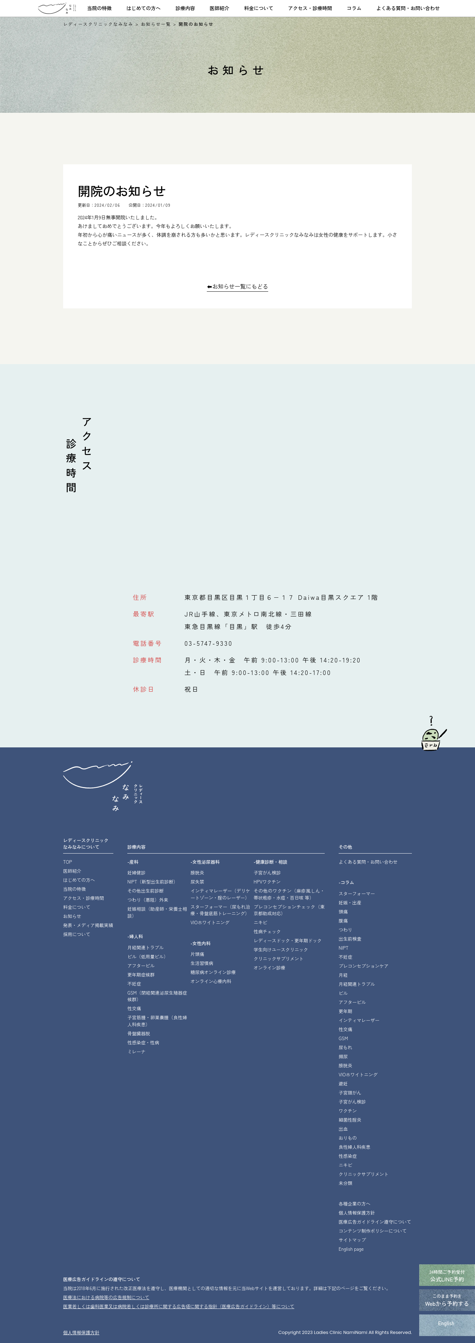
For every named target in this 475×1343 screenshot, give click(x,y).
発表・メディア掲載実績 (88, 925)
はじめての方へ (143, 8)
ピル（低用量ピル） (147, 956)
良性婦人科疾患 (354, 1147)
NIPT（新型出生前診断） (152, 881)
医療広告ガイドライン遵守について (375, 1221)
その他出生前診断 (145, 890)
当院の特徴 (99, 8)
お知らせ (72, 916)
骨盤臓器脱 (138, 1033)
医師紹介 (219, 8)
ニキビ (260, 922)
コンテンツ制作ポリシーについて (373, 1230)
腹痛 (343, 920)
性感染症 (348, 1156)
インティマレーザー (220, 894)
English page (351, 1249)
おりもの (348, 1137)
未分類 (345, 1183)
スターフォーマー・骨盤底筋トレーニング (220, 910)
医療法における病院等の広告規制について (106, 1297)
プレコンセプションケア (364, 966)
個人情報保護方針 (357, 1212)
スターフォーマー (357, 893)
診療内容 (185, 8)
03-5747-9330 (208, 642)
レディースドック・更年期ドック (288, 940)
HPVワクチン (267, 881)
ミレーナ (136, 1051)
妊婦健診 (136, 872)
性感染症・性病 (143, 1042)
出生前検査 (350, 938)
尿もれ (345, 1047)
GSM (343, 1038)
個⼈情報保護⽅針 (81, 1332)
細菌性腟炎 (350, 1119)
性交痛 (134, 1008)
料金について (258, 8)
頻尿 (343, 1056)
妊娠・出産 (350, 902)
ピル (343, 993)
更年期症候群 (140, 974)
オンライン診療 (269, 967)
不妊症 (134, 983)
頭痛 (343, 911)
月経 (343, 975)
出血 (343, 1128)
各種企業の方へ (354, 1203)
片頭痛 (197, 954)
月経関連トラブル (145, 947)
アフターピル (140, 965)
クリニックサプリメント (278, 958)
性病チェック (267, 931)
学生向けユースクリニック (281, 949)
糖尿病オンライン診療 (213, 972)
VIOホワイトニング (209, 922)
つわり (345, 929)
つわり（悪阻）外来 (147, 899)
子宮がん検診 (267, 872)
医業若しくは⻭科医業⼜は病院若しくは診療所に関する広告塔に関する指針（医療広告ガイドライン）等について (178, 1306)
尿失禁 (197, 881)
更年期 (345, 1011)
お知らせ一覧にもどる (240, 286)
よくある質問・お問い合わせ (408, 8)
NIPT (343, 947)
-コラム (346, 882)
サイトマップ (352, 1239)
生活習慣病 (201, 963)
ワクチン (348, 1110)
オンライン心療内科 (210, 981)
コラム (354, 8)
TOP (67, 861)
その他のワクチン (289, 894)
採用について (76, 934)
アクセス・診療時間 (310, 8)
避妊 (343, 1083)
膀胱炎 (197, 872)
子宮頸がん (350, 1092)
